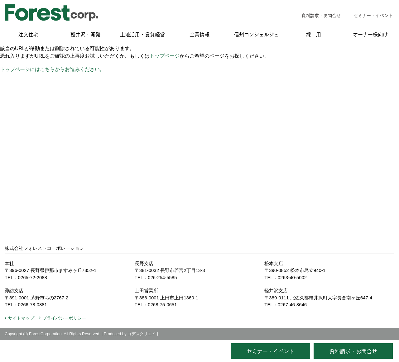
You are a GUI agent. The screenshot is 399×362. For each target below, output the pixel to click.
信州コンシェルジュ (256, 34)
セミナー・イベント (373, 15)
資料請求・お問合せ (321, 15)
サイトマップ (21, 318)
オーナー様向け (370, 34)
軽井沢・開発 (85, 34)
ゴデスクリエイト (143, 333)
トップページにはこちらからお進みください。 (52, 69)
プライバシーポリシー (64, 318)
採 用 (313, 34)
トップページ (165, 56)
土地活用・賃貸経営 (142, 34)
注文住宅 (28, 34)
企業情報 (199, 34)
